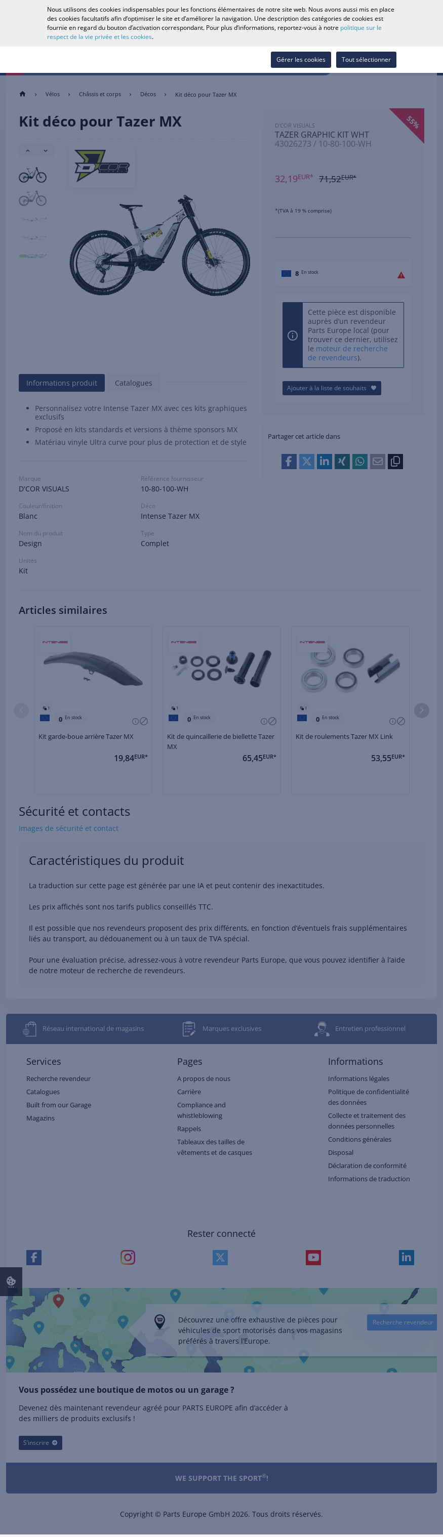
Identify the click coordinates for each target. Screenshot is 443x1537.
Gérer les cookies (301, 59)
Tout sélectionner (366, 59)
